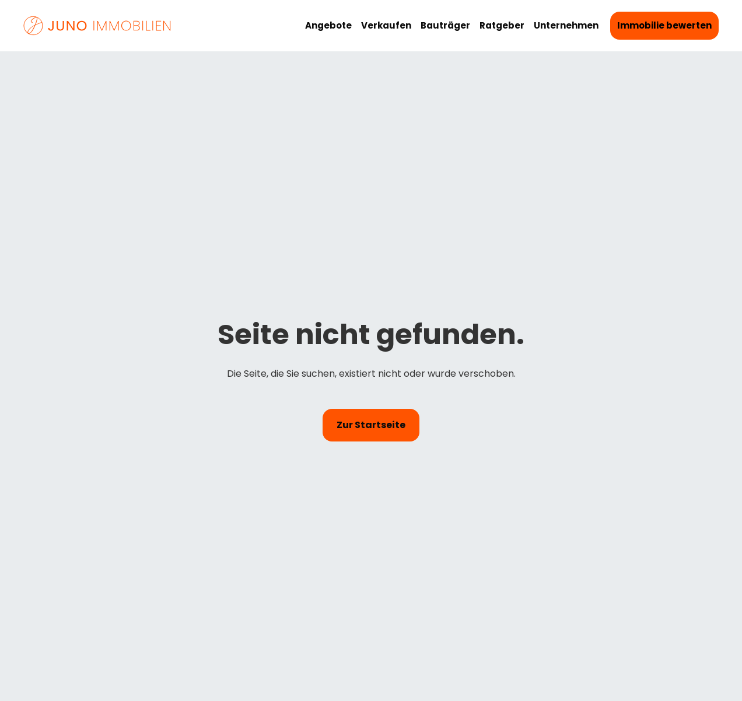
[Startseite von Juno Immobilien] (98, 26)
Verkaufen (386, 25)
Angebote (328, 25)
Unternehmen (566, 25)
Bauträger (445, 25)
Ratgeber (502, 25)
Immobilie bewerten (664, 25)
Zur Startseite (371, 425)
